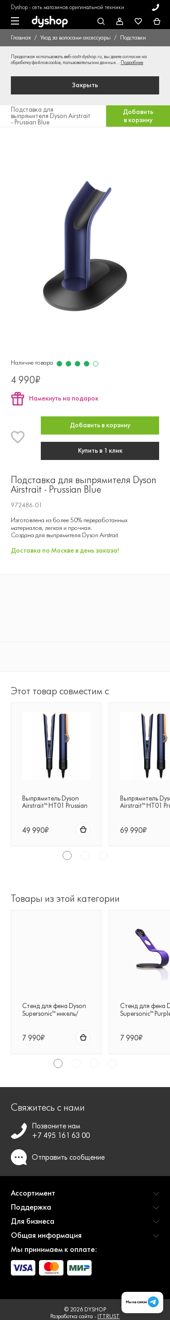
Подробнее (132, 62)
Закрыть (85, 85)
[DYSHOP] (50, 22)
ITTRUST (108, 1316)
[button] (85, 1197)
